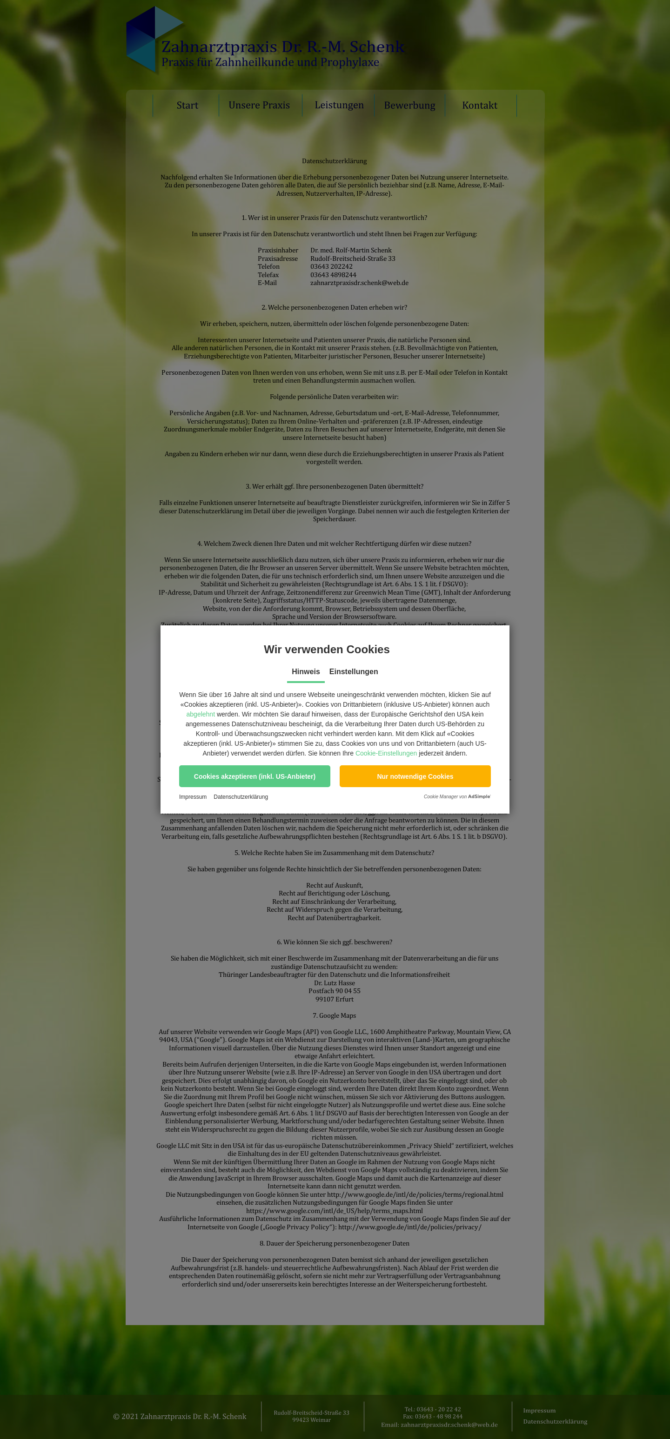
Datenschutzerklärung (241, 797)
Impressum (193, 797)
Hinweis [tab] (306, 672)
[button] (254, 776)
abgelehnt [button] (201, 714)
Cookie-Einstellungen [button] (386, 753)
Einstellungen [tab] (353, 672)
